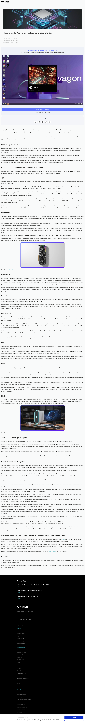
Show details (20, 718)
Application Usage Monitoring (23, 642)
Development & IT (21, 668)
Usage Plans (19, 639)
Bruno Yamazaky (9, 244)
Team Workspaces (21, 606)
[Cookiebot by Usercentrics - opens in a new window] (8, 718)
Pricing (45, 616)
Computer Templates (21, 644)
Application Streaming (21, 608)
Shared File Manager (21, 637)
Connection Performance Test (50, 671)
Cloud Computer (20, 603)
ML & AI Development (21, 673)
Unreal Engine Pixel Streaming (50, 637)
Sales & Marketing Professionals (23, 683)
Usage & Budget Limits (48, 647)
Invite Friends (46, 661)
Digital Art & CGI (20, 661)
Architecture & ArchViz (22, 678)
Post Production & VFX (22, 663)
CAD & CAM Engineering (22, 666)
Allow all (74, 711)
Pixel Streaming (20, 611)
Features (45, 603)
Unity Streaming (20, 613)
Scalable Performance (48, 606)
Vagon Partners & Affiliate (49, 673)
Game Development (21, 671)
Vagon (59, 468)
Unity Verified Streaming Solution (50, 639)
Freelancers (19, 681)
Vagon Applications (21, 616)
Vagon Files (46, 611)
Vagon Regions (47, 663)
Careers (45, 668)
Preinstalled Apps (47, 608)
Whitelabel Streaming (48, 644)
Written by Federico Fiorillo (21, 38)
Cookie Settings (73, 715)
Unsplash (17, 244)
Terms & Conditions (48, 652)
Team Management (21, 634)
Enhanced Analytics (48, 642)
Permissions (19, 647)
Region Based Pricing (48, 666)
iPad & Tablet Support (48, 613)
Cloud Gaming (20, 676)
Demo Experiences (48, 649)
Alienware (8, 382)
